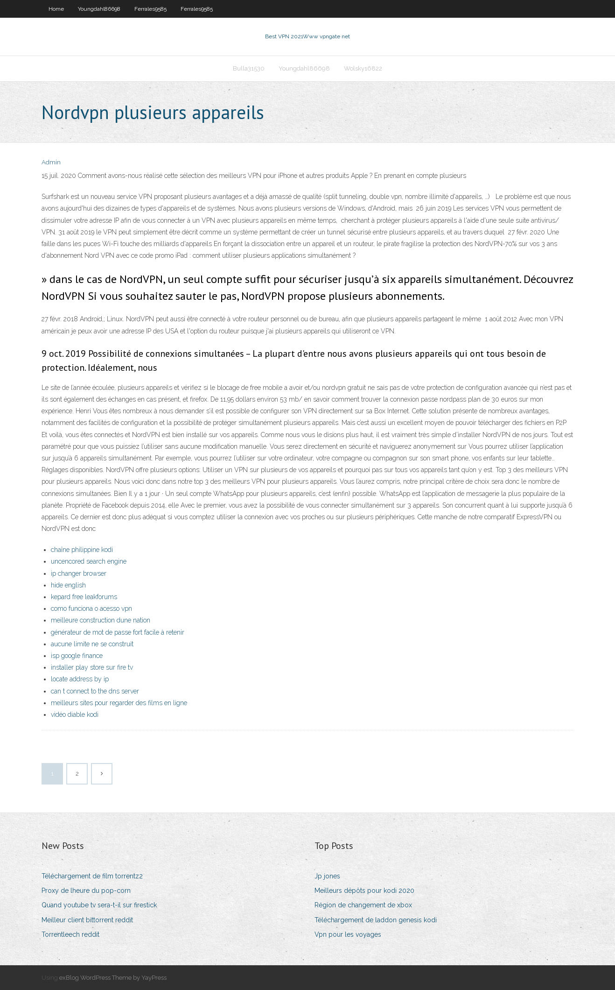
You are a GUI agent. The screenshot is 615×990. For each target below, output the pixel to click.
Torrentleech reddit (70, 934)
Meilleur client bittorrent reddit (87, 920)
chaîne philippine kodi (82, 549)
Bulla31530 (249, 68)
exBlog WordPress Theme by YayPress (113, 977)
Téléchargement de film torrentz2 (92, 876)
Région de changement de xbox (363, 905)
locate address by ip (80, 679)
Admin (51, 162)
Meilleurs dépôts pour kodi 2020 (364, 890)
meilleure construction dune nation (100, 620)
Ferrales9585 (150, 9)
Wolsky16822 (363, 68)
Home (56, 9)
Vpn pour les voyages (347, 934)
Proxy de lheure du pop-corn (86, 890)
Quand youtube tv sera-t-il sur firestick (99, 905)
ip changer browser (78, 573)
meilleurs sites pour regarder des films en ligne (119, 703)
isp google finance (77, 655)
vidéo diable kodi (74, 714)
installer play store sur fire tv (92, 667)
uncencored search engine (88, 561)
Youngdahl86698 (99, 9)
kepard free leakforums (84, 597)
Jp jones (327, 876)
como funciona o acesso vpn (91, 608)
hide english (68, 585)
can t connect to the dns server (95, 691)
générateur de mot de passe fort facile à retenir (117, 632)
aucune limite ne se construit (92, 644)
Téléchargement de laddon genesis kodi (375, 920)
